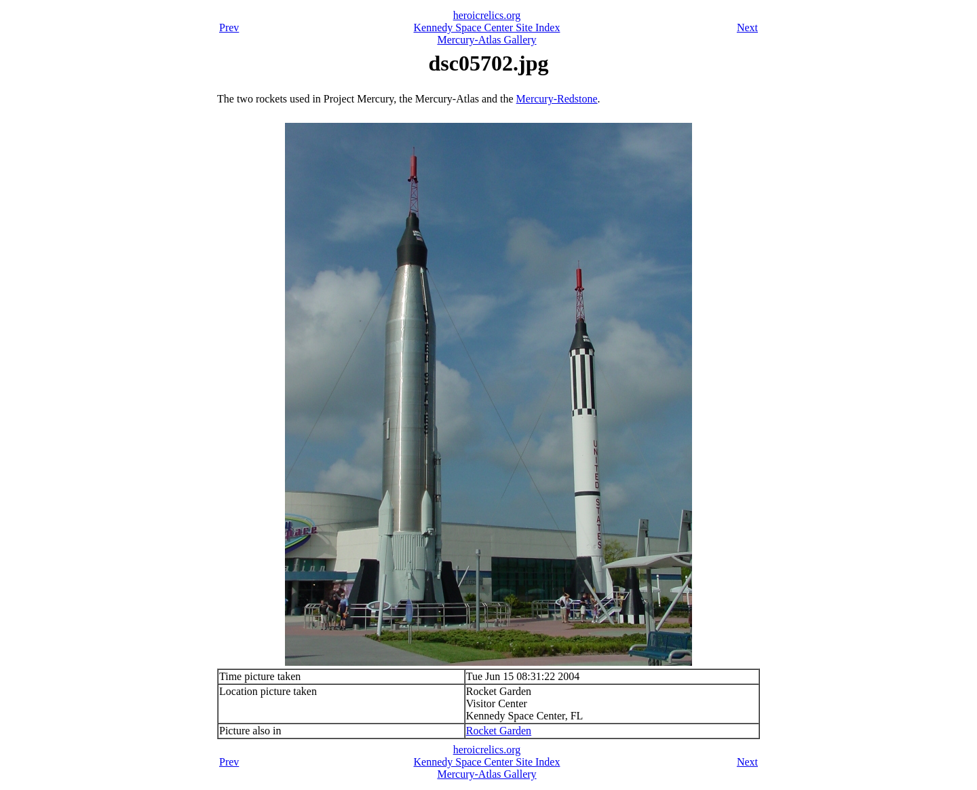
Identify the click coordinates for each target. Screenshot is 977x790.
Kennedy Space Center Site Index (487, 27)
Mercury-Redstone (557, 99)
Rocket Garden (498, 730)
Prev (229, 27)
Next (747, 27)
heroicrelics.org (487, 15)
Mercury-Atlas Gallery (486, 39)
